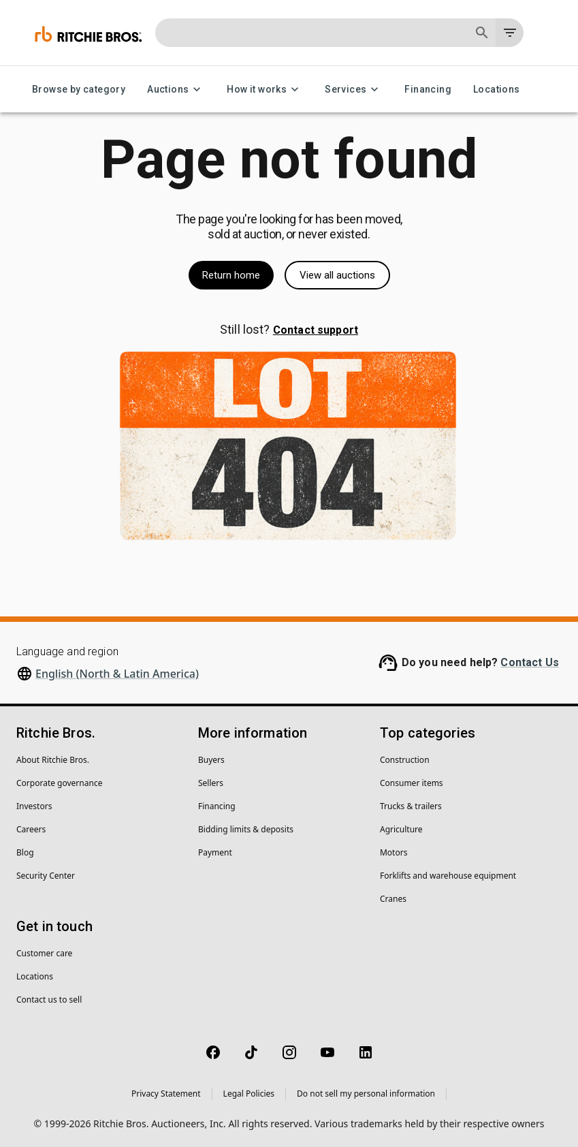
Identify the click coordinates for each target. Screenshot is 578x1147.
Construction (405, 760)
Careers (31, 829)
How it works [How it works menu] (264, 89)
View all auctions (337, 275)
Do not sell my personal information (366, 1093)
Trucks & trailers (411, 806)
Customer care (44, 953)
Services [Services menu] (353, 89)
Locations (497, 89)
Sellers (210, 783)
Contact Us (529, 662)
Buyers (211, 760)
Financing (428, 89)
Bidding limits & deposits (245, 829)
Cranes (393, 899)
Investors (34, 806)
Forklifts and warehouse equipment (448, 875)
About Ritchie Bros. (52, 760)
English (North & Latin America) (117, 673)
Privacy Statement (166, 1093)
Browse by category (79, 89)
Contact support (315, 330)
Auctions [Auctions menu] (176, 89)
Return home (231, 275)
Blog (25, 852)
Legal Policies (248, 1093)
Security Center (45, 875)
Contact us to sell (49, 999)
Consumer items (411, 783)
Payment (215, 852)
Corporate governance (59, 783)
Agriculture (401, 829)
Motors (393, 852)
